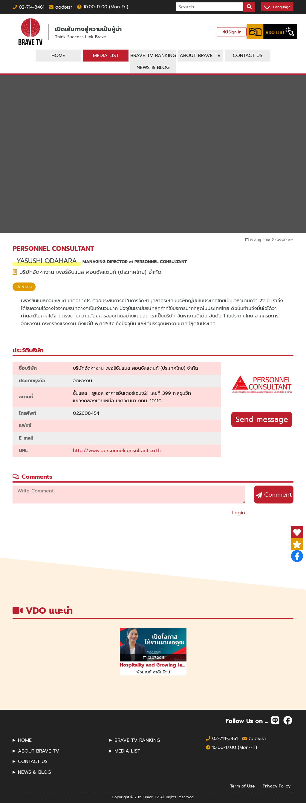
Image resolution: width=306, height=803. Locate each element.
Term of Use (242, 786)
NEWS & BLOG (34, 772)
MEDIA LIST (127, 751)
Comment (274, 494)
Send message (261, 419)
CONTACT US (33, 761)
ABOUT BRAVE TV (38, 751)
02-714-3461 (28, 7)
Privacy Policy (276, 786)
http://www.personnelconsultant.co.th (117, 450)
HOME (25, 740)
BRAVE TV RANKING (137, 740)
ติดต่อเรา (60, 7)
